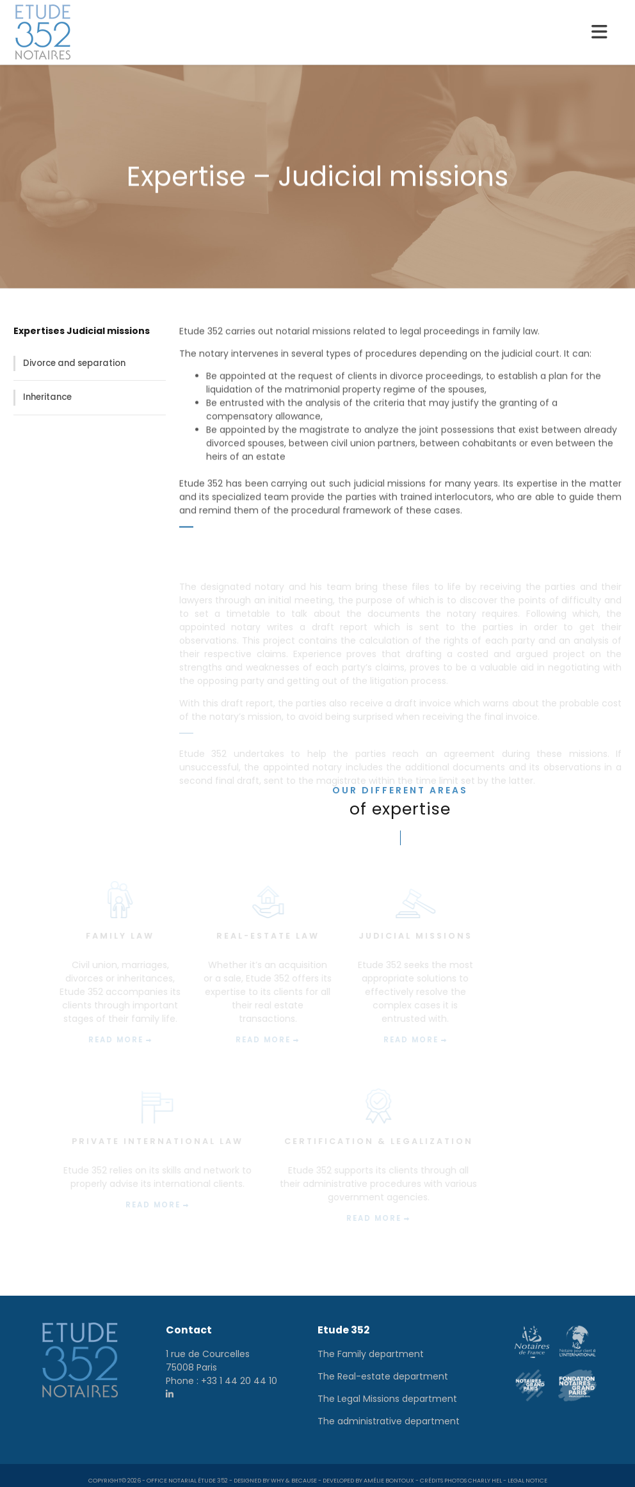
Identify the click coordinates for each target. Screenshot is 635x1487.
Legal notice (527, 1471)
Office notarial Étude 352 (187, 1471)
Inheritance (47, 397)
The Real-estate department (383, 1367)
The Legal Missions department (387, 1389)
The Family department (371, 1345)
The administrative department (389, 1412)
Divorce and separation (74, 363)
